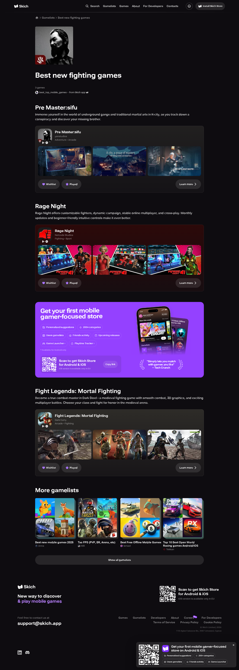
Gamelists (109, 6)
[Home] (21, 6)
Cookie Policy (212, 622)
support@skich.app (39, 623)
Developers (158, 617)
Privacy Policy (189, 622)
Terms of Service (164, 622)
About (136, 6)
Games (123, 6)
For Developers (153, 6)
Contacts (172, 6)
